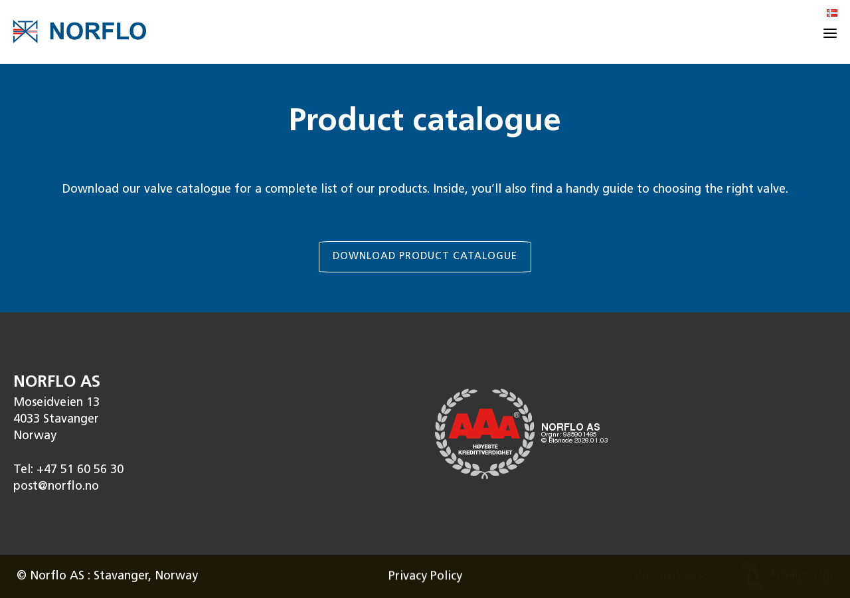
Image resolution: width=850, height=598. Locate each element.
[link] (425, 188)
